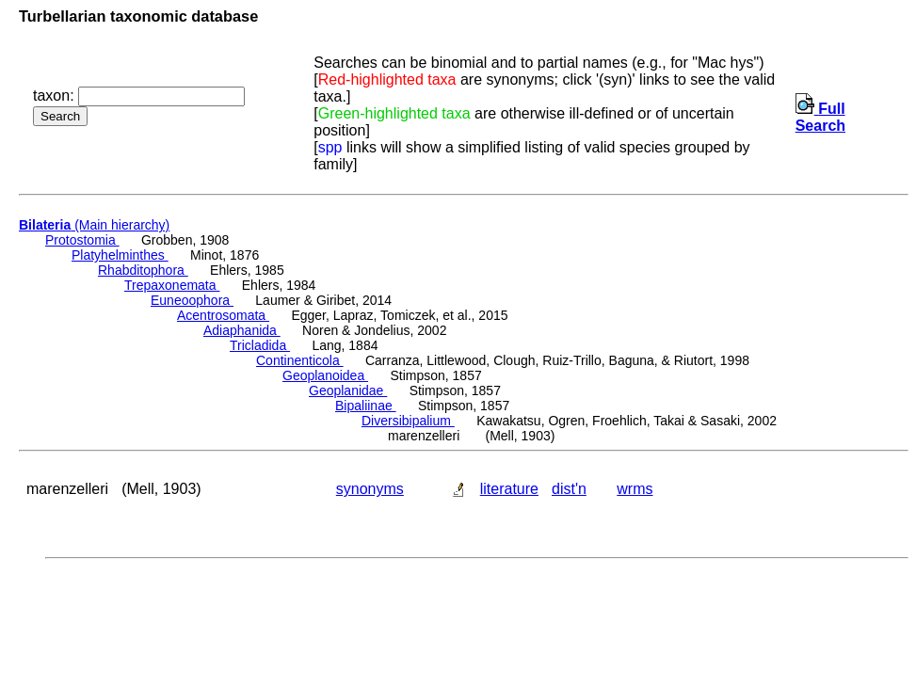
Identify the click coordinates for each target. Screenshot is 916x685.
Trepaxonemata (171, 285)
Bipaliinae (365, 405)
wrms (634, 489)
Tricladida (260, 345)
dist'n (569, 489)
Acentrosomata (223, 315)
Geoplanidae (348, 390)
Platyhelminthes (120, 255)
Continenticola (300, 360)
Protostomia (82, 239)
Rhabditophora (143, 270)
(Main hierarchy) (94, 224)
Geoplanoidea (325, 375)
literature (509, 489)
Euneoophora (192, 300)
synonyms (370, 489)
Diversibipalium (408, 420)
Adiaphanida (242, 330)
